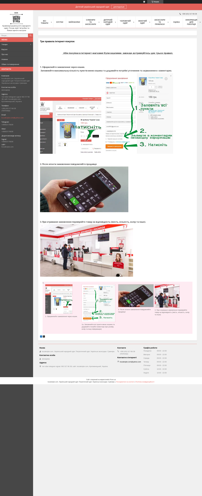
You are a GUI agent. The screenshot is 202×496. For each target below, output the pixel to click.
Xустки (59, 22)
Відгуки (4, 49)
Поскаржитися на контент (125, 382)
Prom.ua (113, 379)
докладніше (118, 7)
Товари (5, 44)
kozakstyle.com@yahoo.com (13, 118)
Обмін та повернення (10, 64)
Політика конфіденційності (144, 382)
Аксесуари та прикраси (159, 22)
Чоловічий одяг (125, 22)
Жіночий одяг (142, 22)
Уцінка (176, 22)
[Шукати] (30, 35)
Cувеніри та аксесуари (90, 22)
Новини (5, 59)
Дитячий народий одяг (108, 22)
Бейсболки (74, 22)
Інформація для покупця (191, 22)
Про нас (5, 54)
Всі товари (44, 22)
